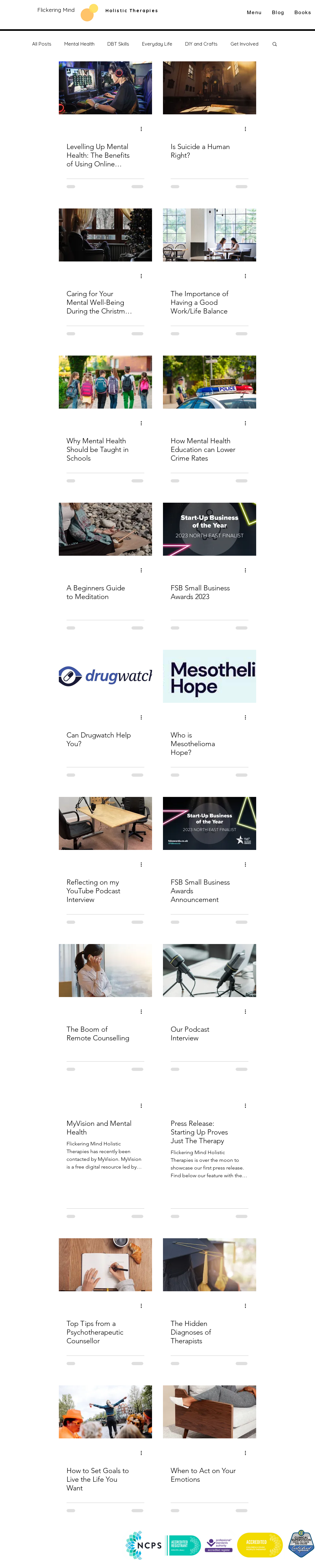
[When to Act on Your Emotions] (209, 1411)
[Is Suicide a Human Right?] (209, 87)
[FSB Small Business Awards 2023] (209, 529)
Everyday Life (157, 44)
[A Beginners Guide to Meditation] (105, 529)
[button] (275, 44)
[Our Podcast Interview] (209, 970)
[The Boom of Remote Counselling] (105, 970)
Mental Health (79, 44)
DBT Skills (118, 44)
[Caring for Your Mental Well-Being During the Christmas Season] (105, 234)
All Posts (41, 44)
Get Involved (244, 44)
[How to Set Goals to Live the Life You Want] (105, 1411)
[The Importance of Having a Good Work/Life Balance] (209, 234)
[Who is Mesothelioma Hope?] (209, 676)
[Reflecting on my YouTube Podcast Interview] (105, 823)
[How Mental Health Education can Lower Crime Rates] (209, 382)
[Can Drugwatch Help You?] (105, 676)
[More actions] (143, 129)
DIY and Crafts (201, 44)
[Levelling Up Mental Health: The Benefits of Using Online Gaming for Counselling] (105, 87)
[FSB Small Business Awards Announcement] (209, 823)
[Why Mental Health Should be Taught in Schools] (105, 382)
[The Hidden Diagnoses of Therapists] (209, 1264)
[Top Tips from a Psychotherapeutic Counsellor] (105, 1264)
